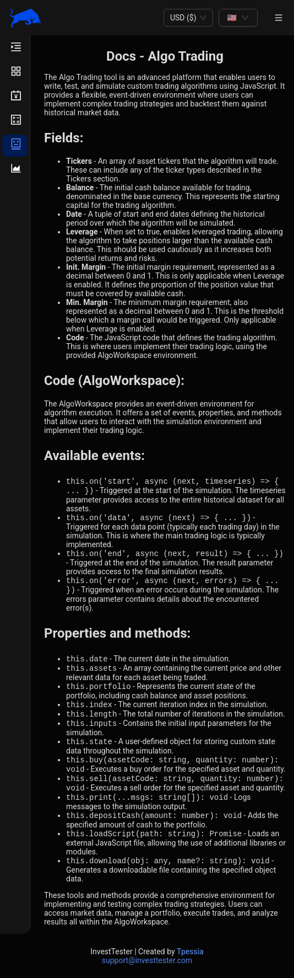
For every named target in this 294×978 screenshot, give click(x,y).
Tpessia (190, 951)
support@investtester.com (147, 960)
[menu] (15, 484)
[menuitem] (15, 49)
